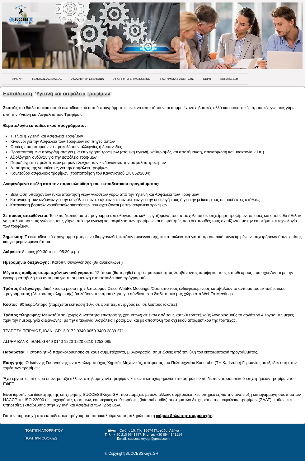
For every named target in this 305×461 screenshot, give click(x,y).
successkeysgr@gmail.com (149, 438)
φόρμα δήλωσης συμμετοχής (184, 415)
